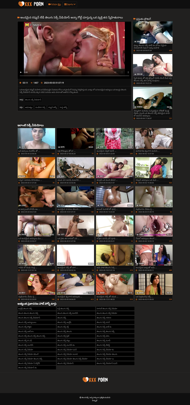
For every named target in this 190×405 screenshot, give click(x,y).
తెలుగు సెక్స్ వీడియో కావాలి (67, 354)
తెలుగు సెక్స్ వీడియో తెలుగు (107, 354)
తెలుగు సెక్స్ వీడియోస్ (33, 100)
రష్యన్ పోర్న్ (52, 107)
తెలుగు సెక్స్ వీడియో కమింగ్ (28, 354)
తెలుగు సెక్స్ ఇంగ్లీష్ (64, 322)
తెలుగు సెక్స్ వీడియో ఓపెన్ (67, 350)
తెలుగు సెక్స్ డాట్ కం (104, 327)
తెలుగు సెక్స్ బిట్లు (63, 340)
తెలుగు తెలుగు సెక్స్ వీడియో (107, 313)
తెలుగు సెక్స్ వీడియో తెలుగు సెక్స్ (30, 359)
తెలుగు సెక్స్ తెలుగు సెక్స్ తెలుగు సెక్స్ (31, 336)
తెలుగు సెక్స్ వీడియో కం (105, 350)
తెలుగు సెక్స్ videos (104, 318)
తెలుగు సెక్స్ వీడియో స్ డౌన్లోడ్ (29, 363)
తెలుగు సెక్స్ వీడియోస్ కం (27, 367)
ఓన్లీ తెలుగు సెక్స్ (63, 308)
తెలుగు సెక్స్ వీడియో (25, 350)
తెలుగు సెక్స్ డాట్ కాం (26, 331)
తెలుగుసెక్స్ (85, 397)
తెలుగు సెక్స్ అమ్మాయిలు (27, 322)
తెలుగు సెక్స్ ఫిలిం (103, 336)
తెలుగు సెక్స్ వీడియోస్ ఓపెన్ (107, 363)
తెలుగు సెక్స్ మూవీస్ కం (66, 345)
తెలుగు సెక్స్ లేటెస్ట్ (103, 345)
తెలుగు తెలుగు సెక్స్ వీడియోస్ (29, 318)
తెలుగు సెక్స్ (61, 318)
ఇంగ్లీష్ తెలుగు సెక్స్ (25, 308)
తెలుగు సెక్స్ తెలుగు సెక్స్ (106, 331)
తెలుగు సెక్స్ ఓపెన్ (103, 322)
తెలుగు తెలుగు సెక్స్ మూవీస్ (67, 313)
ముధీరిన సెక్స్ (40, 107)
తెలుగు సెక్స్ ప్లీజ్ (63, 336)
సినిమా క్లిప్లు (54, 4)
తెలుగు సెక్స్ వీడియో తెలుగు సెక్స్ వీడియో (72, 359)
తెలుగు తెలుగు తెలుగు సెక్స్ (28, 313)
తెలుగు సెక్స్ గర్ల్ (63, 327)
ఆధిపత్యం (28, 107)
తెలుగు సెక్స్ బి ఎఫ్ (25, 340)
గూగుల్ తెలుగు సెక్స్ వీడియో (107, 308)
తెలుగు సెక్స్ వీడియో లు (105, 359)
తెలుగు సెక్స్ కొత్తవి (25, 327)
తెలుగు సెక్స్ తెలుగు (64, 331)
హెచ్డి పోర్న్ (63, 107)
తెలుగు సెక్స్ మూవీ (103, 340)
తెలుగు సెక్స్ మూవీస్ (25, 345)
